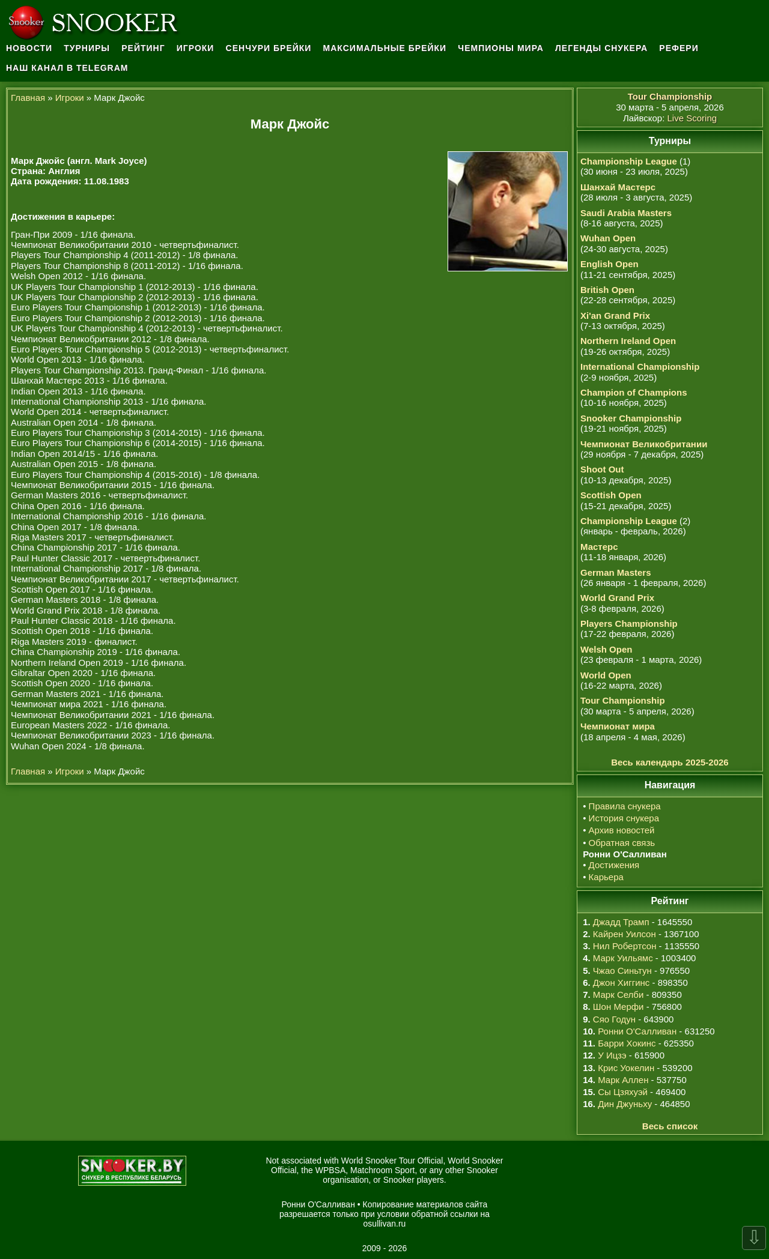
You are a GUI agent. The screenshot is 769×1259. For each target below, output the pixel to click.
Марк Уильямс (623, 958)
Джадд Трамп (621, 922)
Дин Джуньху (625, 1104)
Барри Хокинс (626, 1043)
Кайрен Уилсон (624, 934)
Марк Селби (618, 994)
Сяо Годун (614, 1019)
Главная (28, 97)
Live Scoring (692, 118)
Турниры (87, 48)
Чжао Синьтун (622, 970)
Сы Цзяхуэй (623, 1092)
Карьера (606, 877)
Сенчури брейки (269, 48)
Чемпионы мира (501, 48)
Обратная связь (622, 843)
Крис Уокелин (626, 1068)
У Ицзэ (612, 1055)
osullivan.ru (384, 1223)
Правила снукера (625, 806)
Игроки (195, 48)
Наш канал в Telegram (67, 68)
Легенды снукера (601, 48)
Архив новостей (622, 830)
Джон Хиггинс (621, 982)
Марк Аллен (623, 1080)
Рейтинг (143, 48)
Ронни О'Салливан (637, 1031)
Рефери (678, 48)
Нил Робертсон (625, 946)
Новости (29, 48)
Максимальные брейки (385, 48)
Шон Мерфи (618, 1006)
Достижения (614, 865)
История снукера (624, 818)
